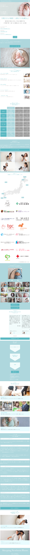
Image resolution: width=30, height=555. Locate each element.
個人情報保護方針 (16, 553)
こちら (17, 379)
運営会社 (12, 553)
